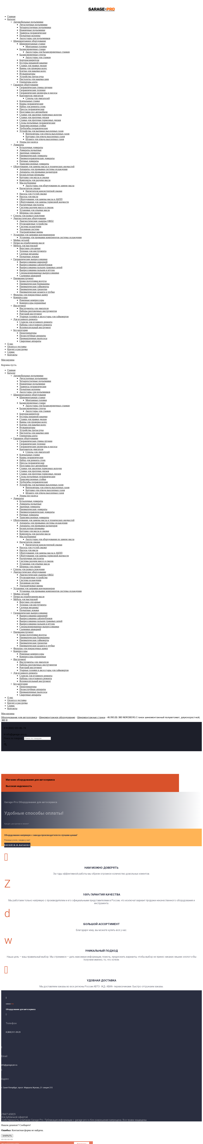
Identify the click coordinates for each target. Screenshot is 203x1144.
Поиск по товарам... (14, 738)
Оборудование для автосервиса (19, 717)
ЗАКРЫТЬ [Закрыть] (7, 1136)
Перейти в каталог (17, 845)
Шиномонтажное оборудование (57, 717)
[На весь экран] (8, 1139)
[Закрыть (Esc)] (2, 1139)
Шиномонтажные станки (91, 717)
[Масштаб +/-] (11, 1139)
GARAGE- (101, 9)
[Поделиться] (5, 1139)
